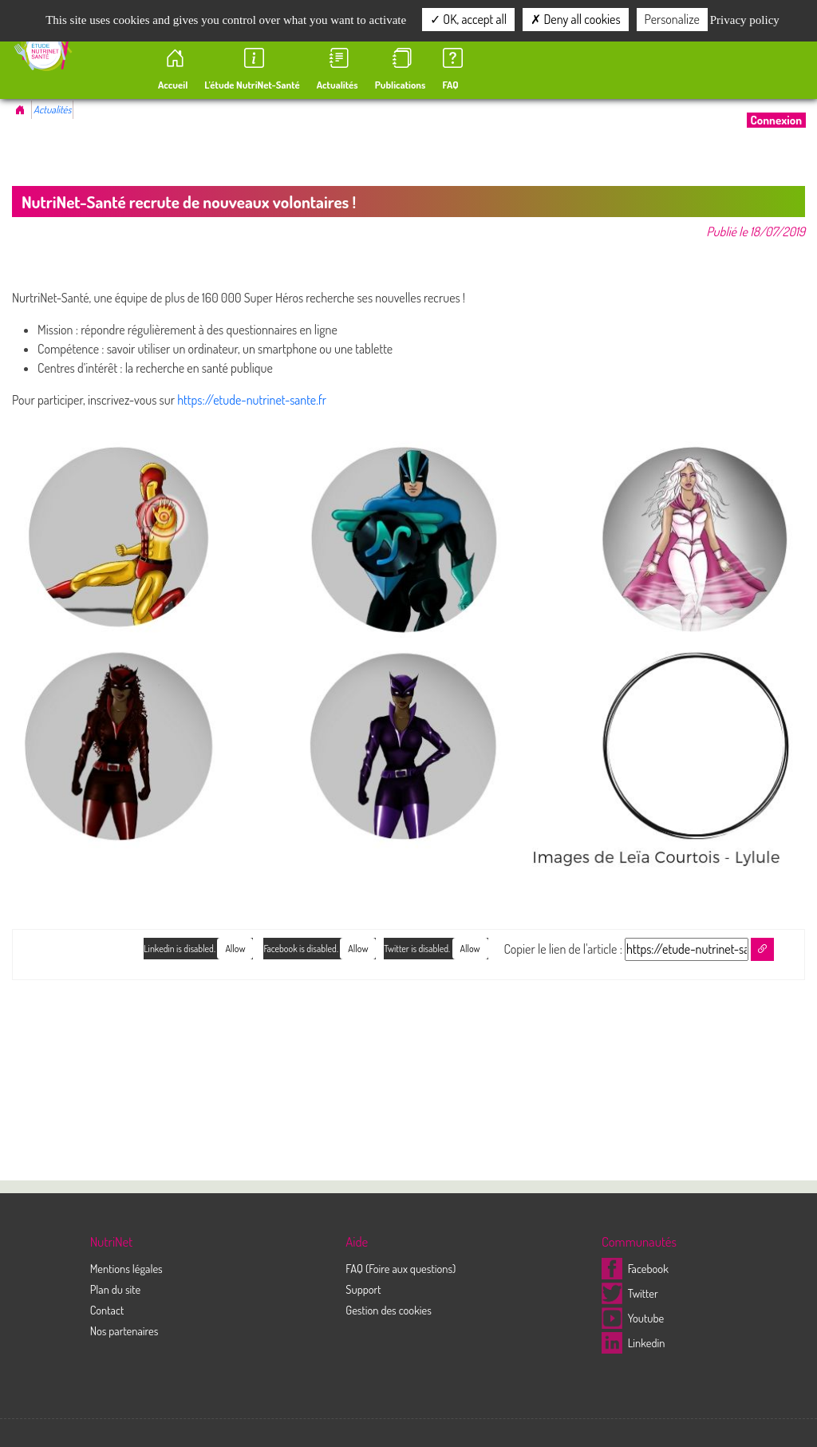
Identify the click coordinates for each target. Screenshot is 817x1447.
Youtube (633, 1318)
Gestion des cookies (388, 1310)
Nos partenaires (124, 1330)
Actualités (52, 109)
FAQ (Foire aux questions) (400, 1268)
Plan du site (115, 1289)
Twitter (630, 1293)
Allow (470, 949)
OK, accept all (468, 19)
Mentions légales (126, 1268)
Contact (107, 1310)
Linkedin (633, 1342)
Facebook (635, 1268)
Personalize (672, 19)
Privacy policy (745, 20)
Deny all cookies (575, 19)
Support (363, 1289)
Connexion (776, 120)
